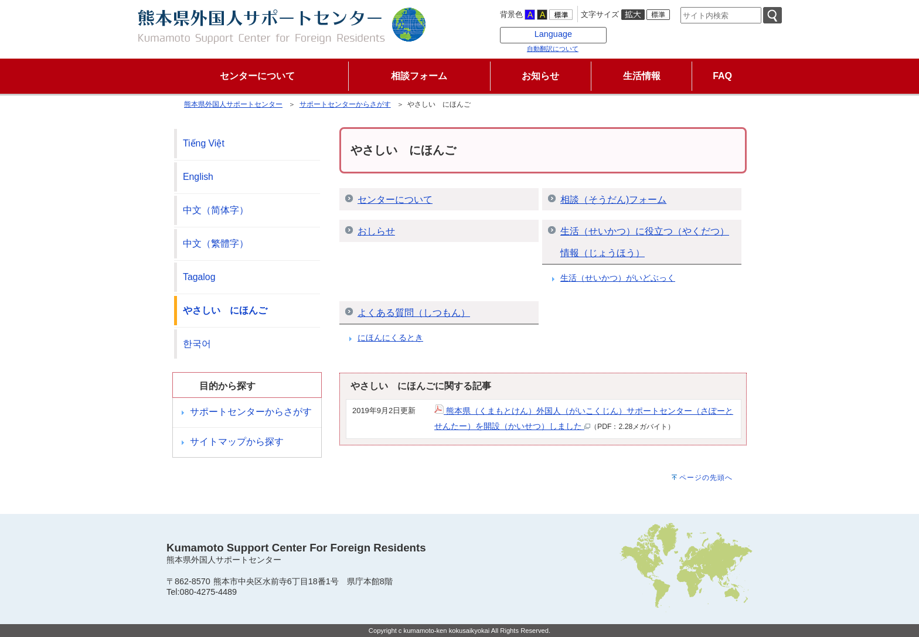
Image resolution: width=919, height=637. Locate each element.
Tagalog (199, 277)
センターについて (395, 200)
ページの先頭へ (706, 477)
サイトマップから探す (237, 442)
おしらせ (376, 231)
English (198, 177)
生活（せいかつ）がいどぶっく (617, 277)
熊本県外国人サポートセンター (233, 104)
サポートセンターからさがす (345, 104)
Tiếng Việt (203, 143)
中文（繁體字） (216, 243)
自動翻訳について (552, 48)
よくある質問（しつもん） (414, 313)
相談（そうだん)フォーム (613, 200)
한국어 (197, 344)
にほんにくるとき (390, 337)
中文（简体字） (216, 210)
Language (553, 34)
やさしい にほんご (225, 310)
